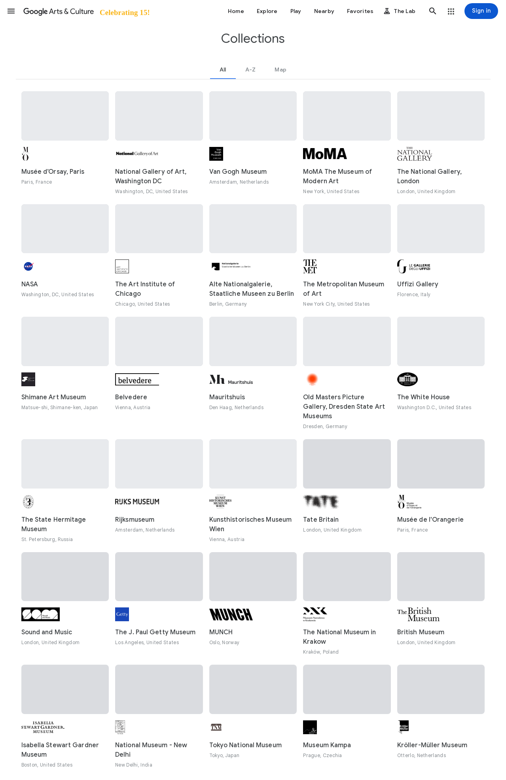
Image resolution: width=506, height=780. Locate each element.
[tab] (223, 69)
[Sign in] (481, 11)
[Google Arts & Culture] (86, 11)
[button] (11, 11)
